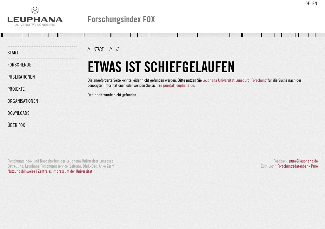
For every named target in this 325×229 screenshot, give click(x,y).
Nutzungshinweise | (23, 171)
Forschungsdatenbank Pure (297, 166)
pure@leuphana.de (303, 160)
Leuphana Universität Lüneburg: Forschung (234, 80)
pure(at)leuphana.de (178, 85)
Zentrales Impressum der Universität (65, 171)
